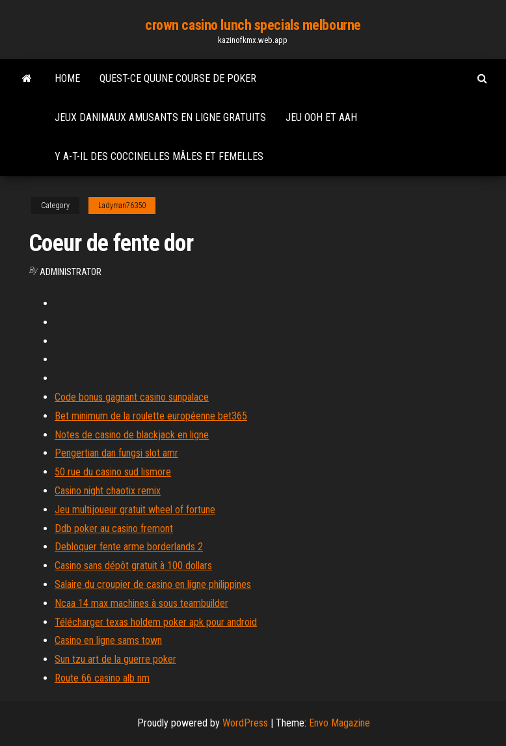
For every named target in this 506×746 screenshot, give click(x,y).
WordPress (245, 723)
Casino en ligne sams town (108, 640)
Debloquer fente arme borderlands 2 (129, 546)
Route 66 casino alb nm (102, 678)
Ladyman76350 (122, 205)
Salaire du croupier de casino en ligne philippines (153, 584)
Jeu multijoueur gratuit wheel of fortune (135, 509)
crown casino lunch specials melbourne (253, 25)
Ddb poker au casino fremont (114, 528)
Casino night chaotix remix (108, 491)
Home (67, 78)
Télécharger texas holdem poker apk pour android (156, 622)
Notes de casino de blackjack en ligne (132, 435)
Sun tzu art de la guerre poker (115, 659)
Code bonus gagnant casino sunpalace (132, 397)
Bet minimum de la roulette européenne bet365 (151, 416)
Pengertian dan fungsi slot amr (116, 453)
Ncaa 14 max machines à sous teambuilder (141, 603)
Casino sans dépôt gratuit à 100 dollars (133, 565)
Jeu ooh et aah (321, 117)
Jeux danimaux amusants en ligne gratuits (160, 117)
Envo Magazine (339, 723)
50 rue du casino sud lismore (113, 472)
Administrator (70, 272)
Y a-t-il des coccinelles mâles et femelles (159, 156)
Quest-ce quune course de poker (178, 78)
